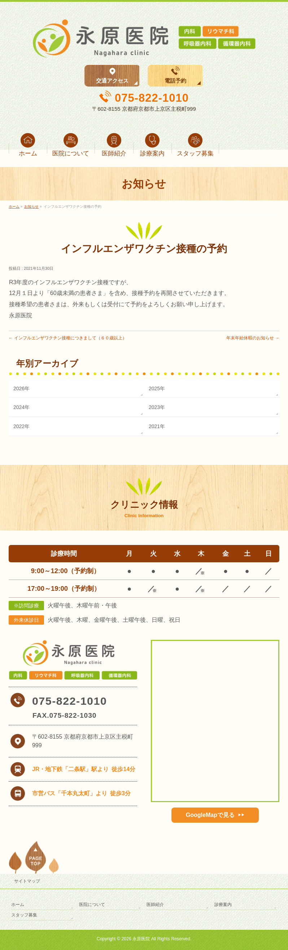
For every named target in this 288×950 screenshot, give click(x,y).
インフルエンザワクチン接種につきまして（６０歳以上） (68, 337)
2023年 (157, 407)
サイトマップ (27, 881)
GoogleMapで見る (210, 815)
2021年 (157, 426)
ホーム (17, 904)
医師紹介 (155, 904)
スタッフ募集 (24, 915)
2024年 (21, 407)
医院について (92, 904)
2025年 (157, 388)
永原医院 (141, 938)
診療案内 (223, 904)
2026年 (21, 388)
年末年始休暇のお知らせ (252, 337)
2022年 (21, 426)
